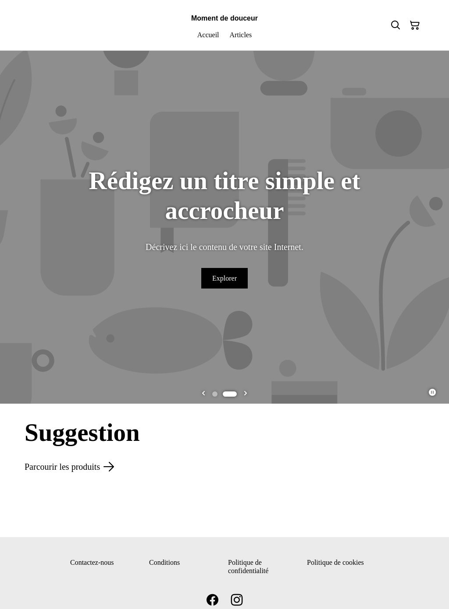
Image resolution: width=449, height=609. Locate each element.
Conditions (164, 562)
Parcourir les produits (69, 466)
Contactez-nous (92, 562)
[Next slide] (245, 393)
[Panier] (414, 25)
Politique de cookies (335, 562)
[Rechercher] (395, 25)
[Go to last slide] (203, 393)
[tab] (219, 394)
